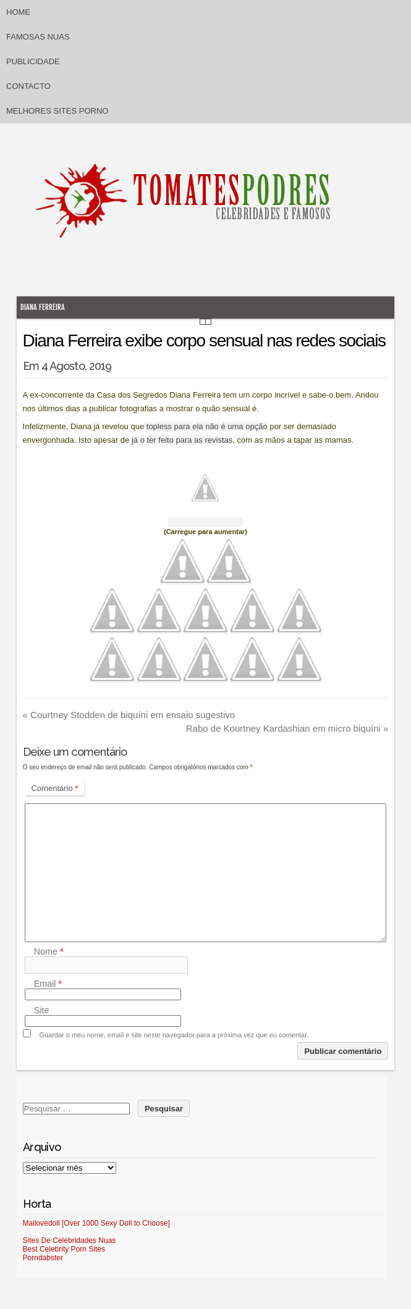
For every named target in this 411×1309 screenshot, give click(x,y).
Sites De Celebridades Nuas (69, 1240)
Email (48, 984)
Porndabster (43, 1257)
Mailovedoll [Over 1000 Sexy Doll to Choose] (96, 1223)
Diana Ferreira (42, 307)
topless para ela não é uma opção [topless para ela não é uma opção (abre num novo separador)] (205, 426)
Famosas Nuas (38, 36)
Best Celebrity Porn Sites (64, 1249)
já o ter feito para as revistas (182, 440)
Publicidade (33, 61)
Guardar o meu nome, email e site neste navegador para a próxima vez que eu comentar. (173, 1035)
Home (18, 12)
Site (41, 1010)
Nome (49, 951)
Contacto (28, 86)
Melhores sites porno (57, 110)
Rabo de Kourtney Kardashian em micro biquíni (287, 728)
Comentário (54, 788)
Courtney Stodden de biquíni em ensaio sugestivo (129, 714)
